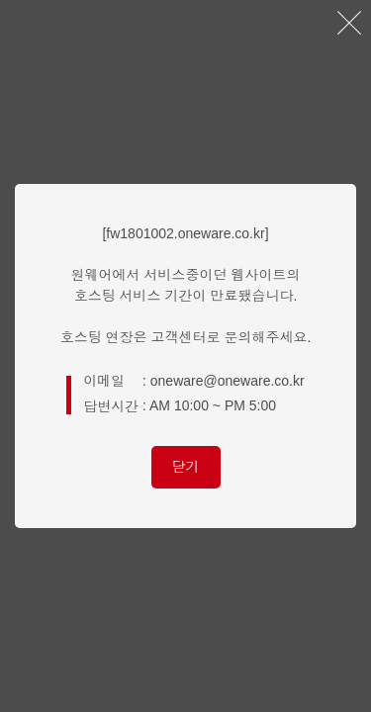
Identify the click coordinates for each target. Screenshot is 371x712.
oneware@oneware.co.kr (227, 381)
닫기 (186, 467)
